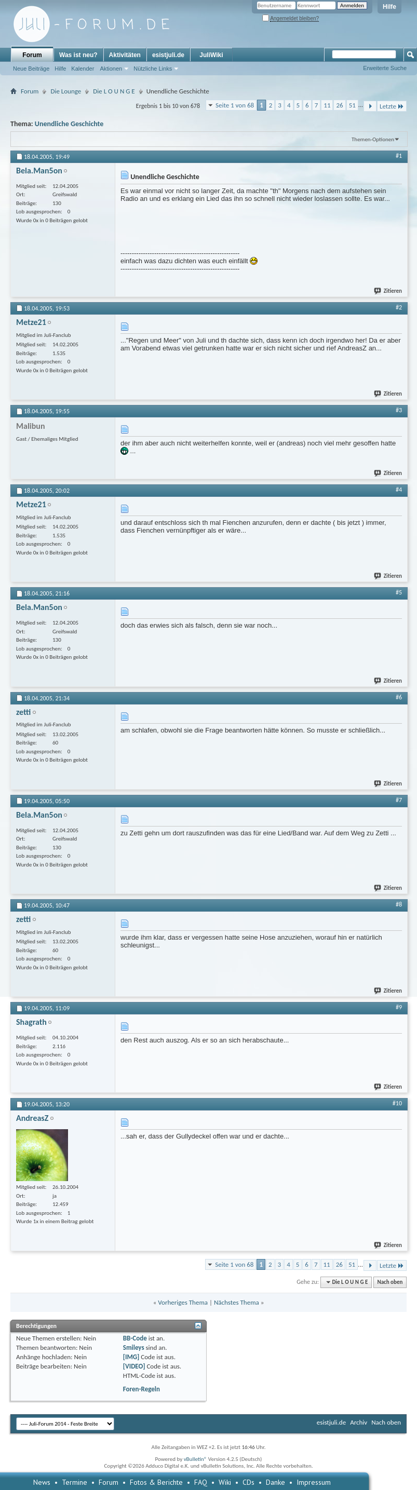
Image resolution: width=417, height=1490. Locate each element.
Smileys (133, 1347)
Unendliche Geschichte (69, 123)
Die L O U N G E (113, 91)
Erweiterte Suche (385, 68)
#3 (399, 410)
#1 (399, 155)
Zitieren (388, 291)
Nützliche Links (152, 68)
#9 (399, 1007)
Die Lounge (65, 91)
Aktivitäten (125, 55)
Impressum (314, 1482)
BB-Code (135, 1338)
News (41, 1482)
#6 (399, 697)
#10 (397, 1103)
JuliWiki (211, 55)
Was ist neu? (78, 55)
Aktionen (111, 68)
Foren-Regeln (141, 1389)
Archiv (358, 1422)
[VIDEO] (134, 1366)
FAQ (200, 1482)
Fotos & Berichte (156, 1482)
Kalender (82, 68)
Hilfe (389, 6)
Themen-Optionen (373, 139)
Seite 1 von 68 (235, 105)
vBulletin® (195, 1459)
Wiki (225, 1482)
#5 (399, 592)
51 (352, 105)
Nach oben (389, 1282)
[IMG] (131, 1357)
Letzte (392, 106)
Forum (32, 55)
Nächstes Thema (236, 1302)
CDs (248, 1482)
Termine (74, 1482)
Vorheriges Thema (183, 1302)
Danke (275, 1482)
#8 (399, 904)
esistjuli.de (168, 55)
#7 (399, 800)
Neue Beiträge (31, 68)
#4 (399, 489)
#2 (399, 307)
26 (339, 105)
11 (327, 105)
